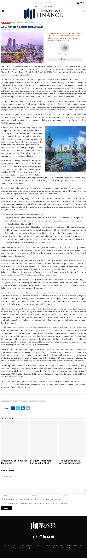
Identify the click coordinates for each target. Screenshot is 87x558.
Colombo (23, 401)
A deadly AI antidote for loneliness (14, 461)
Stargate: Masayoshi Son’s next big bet (41, 461)
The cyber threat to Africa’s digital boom (70, 461)
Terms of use (68, 548)
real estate (33, 401)
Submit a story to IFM (53, 546)
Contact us (19, 546)
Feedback (78, 546)
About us (8, 546)
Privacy (56, 548)
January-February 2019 (19, 22)
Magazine (32, 22)
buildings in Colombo (9, 401)
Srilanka (42, 401)
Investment (6, 22)
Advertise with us (34, 546)
